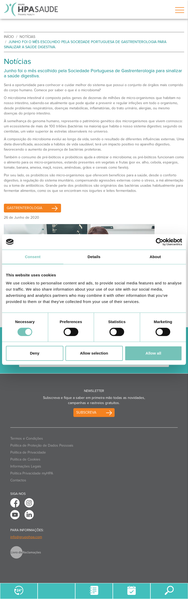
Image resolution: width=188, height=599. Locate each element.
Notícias (27, 37)
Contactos (18, 480)
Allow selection (94, 353)
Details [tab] (94, 257)
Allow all (153, 353)
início (9, 37)
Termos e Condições (26, 438)
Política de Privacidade (28, 452)
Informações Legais (25, 466)
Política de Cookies (25, 459)
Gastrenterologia (34, 208)
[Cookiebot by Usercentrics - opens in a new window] (159, 242)
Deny (34, 353)
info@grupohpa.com (26, 537)
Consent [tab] (33, 257)
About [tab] (155, 257)
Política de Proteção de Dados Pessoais (41, 445)
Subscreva (86, 412)
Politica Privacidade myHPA (31, 473)
